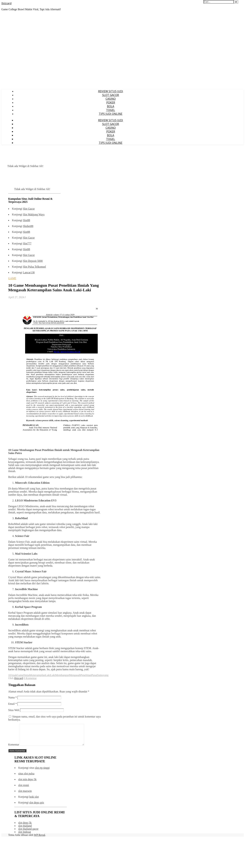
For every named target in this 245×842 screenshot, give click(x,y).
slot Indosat (24, 835)
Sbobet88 (28, 226)
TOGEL (110, 110)
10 (9, 675)
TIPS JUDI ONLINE (110, 114)
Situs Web (13, 710)
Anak (14, 675)
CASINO (111, 99)
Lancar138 (28, 272)
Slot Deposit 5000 (33, 260)
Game (20, 675)
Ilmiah (27, 675)
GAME (12, 278)
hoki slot (34, 800)
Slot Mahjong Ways (33, 214)
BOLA (110, 106)
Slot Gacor (29, 208)
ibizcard (18, 678)
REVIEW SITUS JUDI (110, 91)
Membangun (62, 675)
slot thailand (25, 829)
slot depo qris (36, 806)
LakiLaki (50, 675)
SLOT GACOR (110, 95)
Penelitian (85, 675)
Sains (100, 675)
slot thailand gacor (28, 832)
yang (105, 675)
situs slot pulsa (26, 777)
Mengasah (74, 675)
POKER (110, 102)
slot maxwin (25, 795)
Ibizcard (6, 3)
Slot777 (27, 243)
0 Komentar (30, 678)
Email (12, 703)
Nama (12, 697)
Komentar (13, 748)
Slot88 (26, 220)
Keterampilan (38, 675)
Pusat (94, 675)
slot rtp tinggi (42, 771)
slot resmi (23, 789)
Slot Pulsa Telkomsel (34, 266)
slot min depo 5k (27, 783)
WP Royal (39, 839)
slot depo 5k (25, 826)
